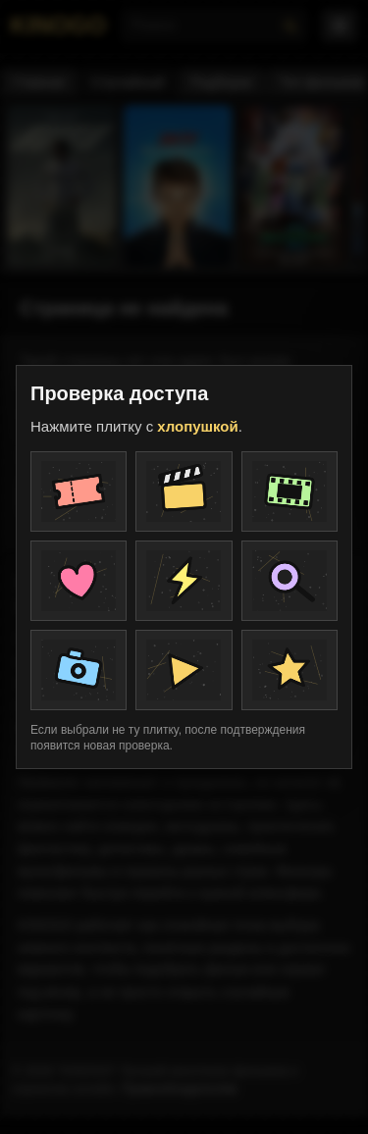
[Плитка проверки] (78, 491)
